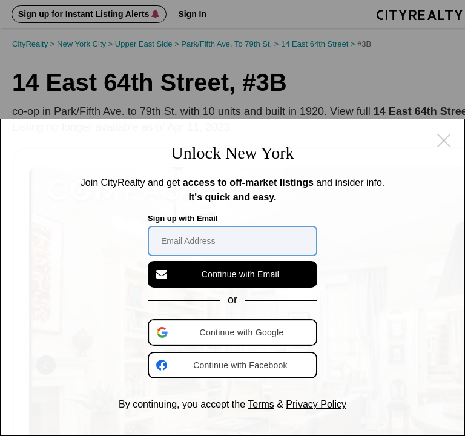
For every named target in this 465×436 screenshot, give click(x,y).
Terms (261, 404)
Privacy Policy (316, 404)
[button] (233, 332)
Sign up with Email (183, 218)
